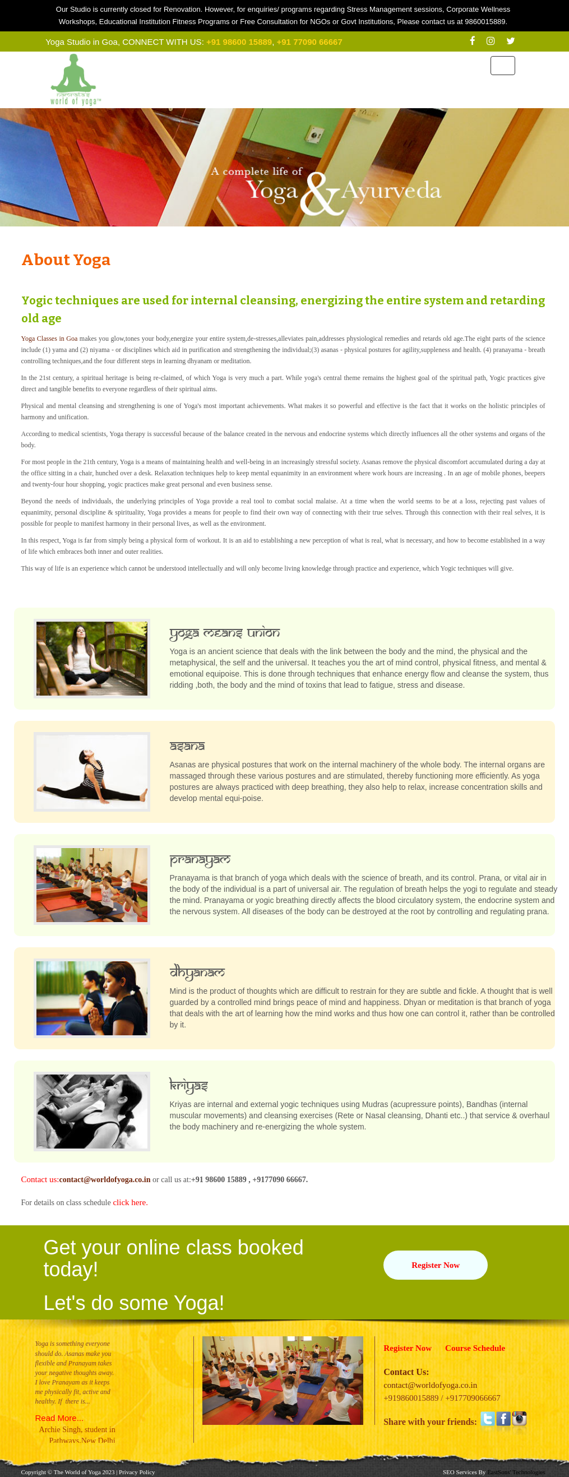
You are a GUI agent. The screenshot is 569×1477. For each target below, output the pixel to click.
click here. (129, 1202)
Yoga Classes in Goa (49, 338)
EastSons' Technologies (516, 1472)
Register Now (435, 1265)
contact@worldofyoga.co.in (104, 1179)
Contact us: (40, 1179)
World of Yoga (82, 1472)
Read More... (59, 1418)
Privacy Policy (137, 1472)
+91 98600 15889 (239, 42)
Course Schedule (475, 1348)
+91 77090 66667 (310, 42)
